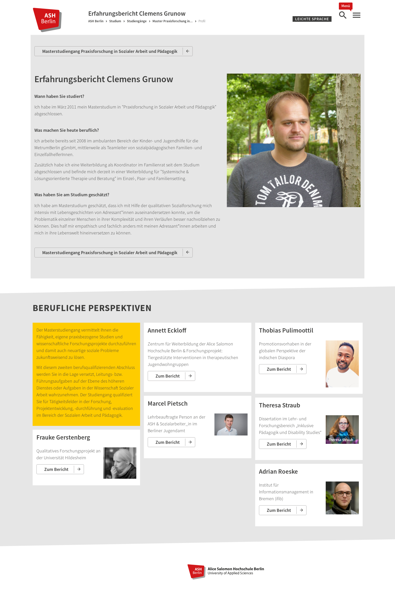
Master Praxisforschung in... (172, 21)
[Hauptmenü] (356, 15)
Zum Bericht (56, 469)
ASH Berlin (95, 21)
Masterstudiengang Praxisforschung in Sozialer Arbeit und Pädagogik (109, 51)
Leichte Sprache (312, 18)
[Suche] (342, 15)
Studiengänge (137, 21)
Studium (115, 21)
